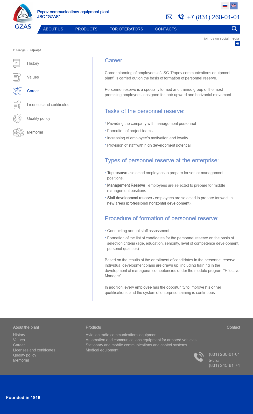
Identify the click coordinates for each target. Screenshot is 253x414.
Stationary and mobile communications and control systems (136, 345)
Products (86, 29)
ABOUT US (53, 29)
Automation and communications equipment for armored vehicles (141, 340)
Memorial (35, 132)
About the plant (26, 327)
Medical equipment (102, 350)
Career (33, 91)
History (33, 63)
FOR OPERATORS (126, 29)
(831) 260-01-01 (224, 354)
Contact (233, 327)
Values (33, 77)
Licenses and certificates (48, 104)
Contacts (166, 29)
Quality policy (38, 118)
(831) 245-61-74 (224, 363)
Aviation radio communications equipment (121, 335)
